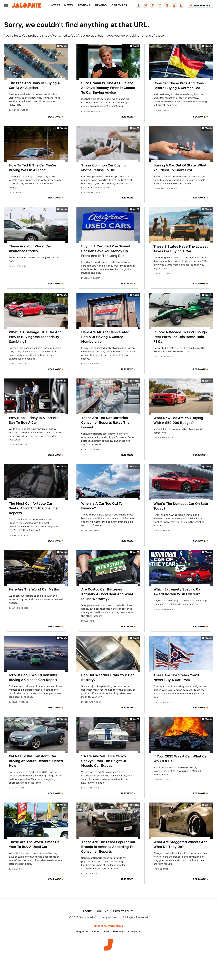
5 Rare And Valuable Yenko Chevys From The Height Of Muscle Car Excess (103, 761)
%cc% (63, 46)
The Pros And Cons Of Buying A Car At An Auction (34, 85)
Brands (101, 5)
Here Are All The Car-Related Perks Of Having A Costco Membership (105, 337)
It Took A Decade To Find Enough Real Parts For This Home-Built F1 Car (180, 337)
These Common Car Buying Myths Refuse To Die (103, 167)
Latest (55, 5)
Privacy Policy (123, 911)
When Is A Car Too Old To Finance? (102, 505)
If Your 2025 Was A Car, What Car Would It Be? (180, 758)
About (87, 911)
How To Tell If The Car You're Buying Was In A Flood (32, 167)
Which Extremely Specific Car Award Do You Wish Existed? (177, 591)
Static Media (87, 917)
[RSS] (181, 5)
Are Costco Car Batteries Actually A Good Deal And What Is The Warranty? (107, 594)
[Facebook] (138, 5)
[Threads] (167, 5)
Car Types (119, 5)
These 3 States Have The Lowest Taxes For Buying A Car (180, 248)
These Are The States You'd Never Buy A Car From (176, 677)
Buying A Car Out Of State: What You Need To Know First (179, 167)
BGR (106, 931)
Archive (102, 911)
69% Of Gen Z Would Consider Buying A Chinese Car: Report (33, 677)
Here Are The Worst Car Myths (34, 589)
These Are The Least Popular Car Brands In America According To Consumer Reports (108, 846)
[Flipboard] (152, 5)
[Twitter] (159, 5)
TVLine (96, 931)
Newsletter (200, 5)
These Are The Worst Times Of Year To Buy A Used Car (34, 844)
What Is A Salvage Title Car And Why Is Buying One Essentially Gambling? (35, 337)
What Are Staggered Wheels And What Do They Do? (180, 844)
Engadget (82, 931)
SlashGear (134, 931)
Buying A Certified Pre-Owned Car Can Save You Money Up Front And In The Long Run (105, 251)
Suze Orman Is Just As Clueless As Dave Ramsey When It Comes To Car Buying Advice (108, 87)
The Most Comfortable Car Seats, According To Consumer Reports (34, 508)
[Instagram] (174, 5)
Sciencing (118, 931)
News (68, 5)
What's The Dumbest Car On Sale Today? (180, 506)
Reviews (84, 5)
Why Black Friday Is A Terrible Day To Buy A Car (33, 420)
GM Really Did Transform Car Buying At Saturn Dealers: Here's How (36, 761)
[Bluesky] (145, 5)
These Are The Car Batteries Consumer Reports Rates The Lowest (105, 422)
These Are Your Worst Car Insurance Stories (30, 248)
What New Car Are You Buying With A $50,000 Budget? (178, 420)
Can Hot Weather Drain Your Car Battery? (107, 677)
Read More (54, 116)
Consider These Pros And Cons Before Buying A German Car (178, 85)
